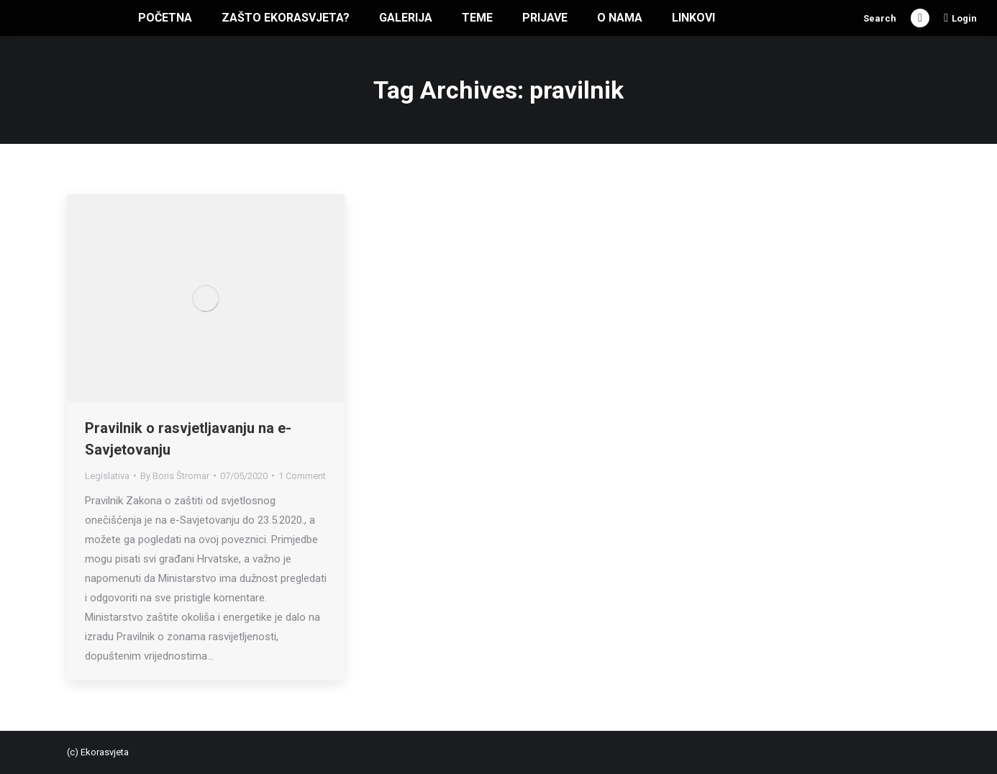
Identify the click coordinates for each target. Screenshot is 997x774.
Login (960, 18)
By (174, 475)
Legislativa (107, 475)
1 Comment (302, 475)
